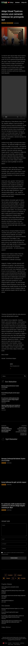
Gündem (3, 23)
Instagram (20, 575)
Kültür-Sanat (10, 23)
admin (11, 364)
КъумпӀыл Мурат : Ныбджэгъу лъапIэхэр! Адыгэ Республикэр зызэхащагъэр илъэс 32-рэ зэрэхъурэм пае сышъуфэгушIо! (21, 431)
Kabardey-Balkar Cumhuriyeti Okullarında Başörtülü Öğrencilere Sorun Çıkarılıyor (6, 430)
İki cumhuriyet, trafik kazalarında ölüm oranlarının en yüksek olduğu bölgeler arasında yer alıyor (10, 399)
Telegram (8, 578)
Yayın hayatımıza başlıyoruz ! (7, 600)
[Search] (25, 376)
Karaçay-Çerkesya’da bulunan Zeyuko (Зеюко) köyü (10, 386)
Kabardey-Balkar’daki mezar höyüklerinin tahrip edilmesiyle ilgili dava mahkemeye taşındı (10, 407)
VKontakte (23, 578)
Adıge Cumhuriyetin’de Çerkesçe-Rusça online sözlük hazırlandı (12, 591)
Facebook (10, 575)
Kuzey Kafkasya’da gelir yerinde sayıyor (10, 393)
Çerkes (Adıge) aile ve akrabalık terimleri (10, 587)
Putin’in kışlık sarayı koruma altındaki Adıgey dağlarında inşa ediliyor (13, 596)
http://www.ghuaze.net (14, 366)
